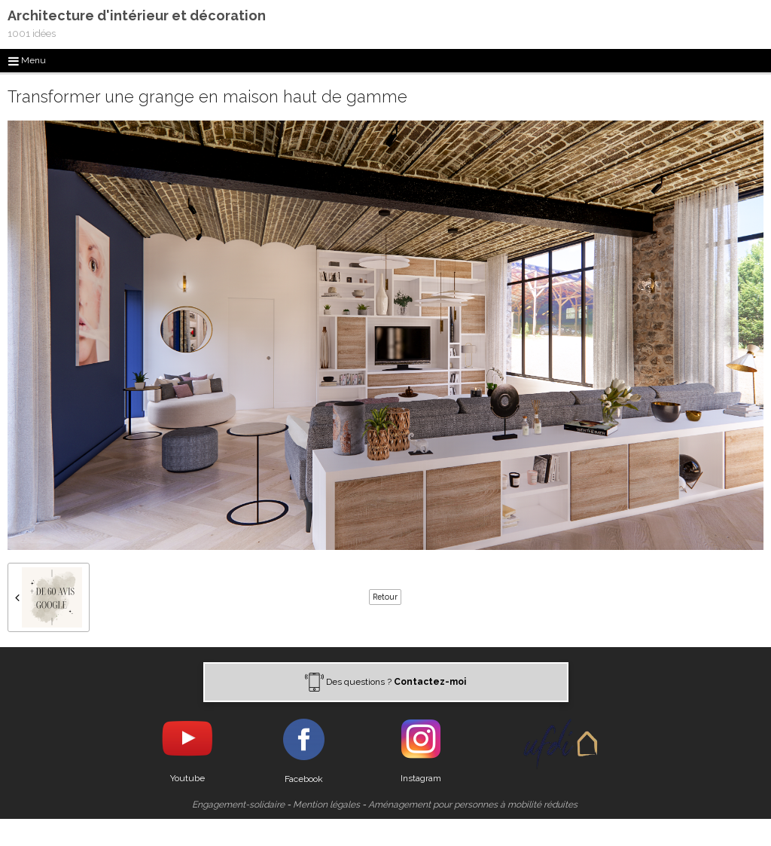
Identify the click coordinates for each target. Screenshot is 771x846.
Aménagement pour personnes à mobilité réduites (472, 804)
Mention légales (326, 804)
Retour (385, 596)
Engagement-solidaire (238, 804)
